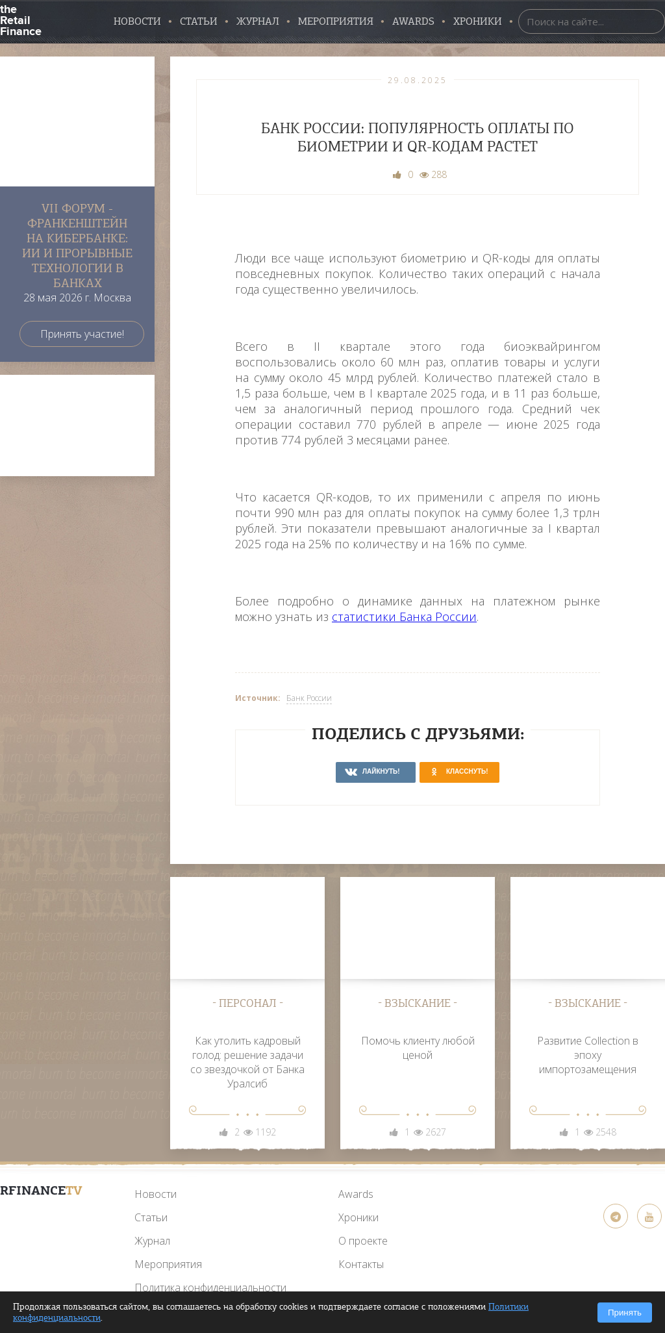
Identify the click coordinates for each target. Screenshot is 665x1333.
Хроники (477, 21)
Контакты (361, 1264)
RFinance (41, 1190)
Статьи (199, 21)
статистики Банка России (404, 616)
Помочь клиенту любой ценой (418, 1048)
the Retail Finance (20, 19)
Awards (355, 1194)
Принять (625, 1312)
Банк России (309, 698)
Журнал (257, 21)
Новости (137, 21)
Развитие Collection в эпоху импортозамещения (587, 1055)
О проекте (363, 1241)
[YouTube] (41, 1222)
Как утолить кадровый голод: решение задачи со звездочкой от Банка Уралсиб (247, 1062)
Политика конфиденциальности (210, 1287)
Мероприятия (335, 21)
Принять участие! (82, 334)
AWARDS (413, 21)
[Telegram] (615, 1216)
